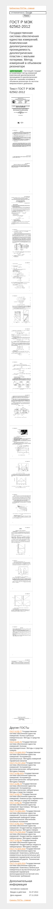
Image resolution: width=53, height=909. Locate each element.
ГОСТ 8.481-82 (16, 803)
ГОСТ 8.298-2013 (17, 773)
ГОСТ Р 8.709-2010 (17, 832)
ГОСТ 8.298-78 (16, 784)
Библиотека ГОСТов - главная (22, 8)
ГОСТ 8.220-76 (16, 742)
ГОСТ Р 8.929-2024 (17, 863)
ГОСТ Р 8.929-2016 (17, 849)
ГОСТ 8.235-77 (16, 731)
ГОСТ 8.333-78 (16, 794)
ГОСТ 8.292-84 (16, 840)
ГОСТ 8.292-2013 (17, 824)
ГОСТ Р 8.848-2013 (17, 752)
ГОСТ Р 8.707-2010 (17, 763)
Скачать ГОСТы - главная (20, 900)
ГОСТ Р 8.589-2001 (17, 811)
